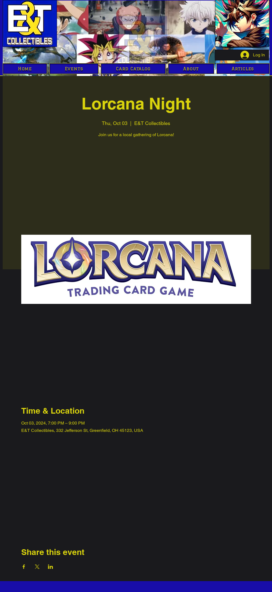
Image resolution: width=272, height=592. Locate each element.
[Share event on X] (37, 566)
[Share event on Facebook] (23, 566)
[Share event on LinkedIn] (50, 566)
